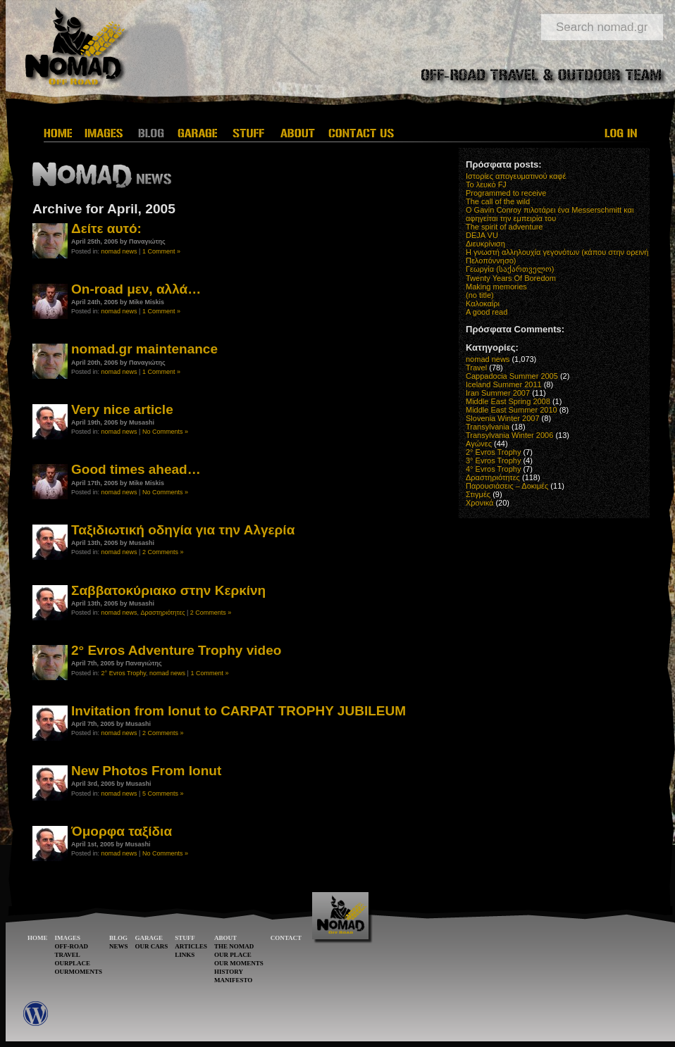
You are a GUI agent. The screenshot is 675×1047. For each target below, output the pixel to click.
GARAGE (149, 937)
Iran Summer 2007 (498, 393)
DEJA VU (482, 235)
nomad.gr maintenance (144, 348)
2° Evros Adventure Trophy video (176, 650)
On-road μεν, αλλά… (136, 289)
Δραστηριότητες (163, 612)
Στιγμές (478, 494)
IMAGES (68, 937)
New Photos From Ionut (146, 770)
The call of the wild (498, 201)
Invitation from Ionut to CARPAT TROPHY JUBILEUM (238, 710)
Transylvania (487, 426)
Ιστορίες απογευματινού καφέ (516, 176)
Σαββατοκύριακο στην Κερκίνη (168, 590)
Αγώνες (479, 443)
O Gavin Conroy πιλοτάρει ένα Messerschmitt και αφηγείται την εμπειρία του (549, 214)
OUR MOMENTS (239, 963)
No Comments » (165, 431)
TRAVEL (67, 954)
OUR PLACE (233, 954)
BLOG (118, 937)
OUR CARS (151, 946)
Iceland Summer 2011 (504, 384)
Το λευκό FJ (486, 184)
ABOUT (225, 937)
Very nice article (122, 409)
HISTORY (228, 971)
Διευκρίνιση (485, 243)
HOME (37, 937)
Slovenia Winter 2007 (503, 418)
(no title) (480, 295)
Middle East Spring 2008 (508, 401)
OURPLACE (73, 963)
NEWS (118, 946)
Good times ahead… (136, 469)
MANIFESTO (233, 980)
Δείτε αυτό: (106, 228)
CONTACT (286, 937)
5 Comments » (163, 793)
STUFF (185, 937)
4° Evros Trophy (493, 469)
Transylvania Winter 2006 (509, 435)
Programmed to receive (506, 193)
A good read (486, 312)
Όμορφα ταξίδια (121, 831)
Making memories (496, 286)
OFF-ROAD (72, 946)
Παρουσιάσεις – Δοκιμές (507, 486)
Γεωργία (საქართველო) (510, 269)
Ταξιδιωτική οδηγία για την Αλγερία (183, 529)
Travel (476, 367)
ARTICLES (191, 946)
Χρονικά (479, 503)
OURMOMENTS (79, 971)
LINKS (184, 954)
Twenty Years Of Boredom (511, 278)
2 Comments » (163, 552)
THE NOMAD (234, 946)
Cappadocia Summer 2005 (512, 376)
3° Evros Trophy (493, 460)
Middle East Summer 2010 (511, 410)
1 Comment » (161, 251)
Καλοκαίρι (483, 303)
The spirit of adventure (504, 226)
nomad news (119, 251)
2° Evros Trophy (123, 673)
